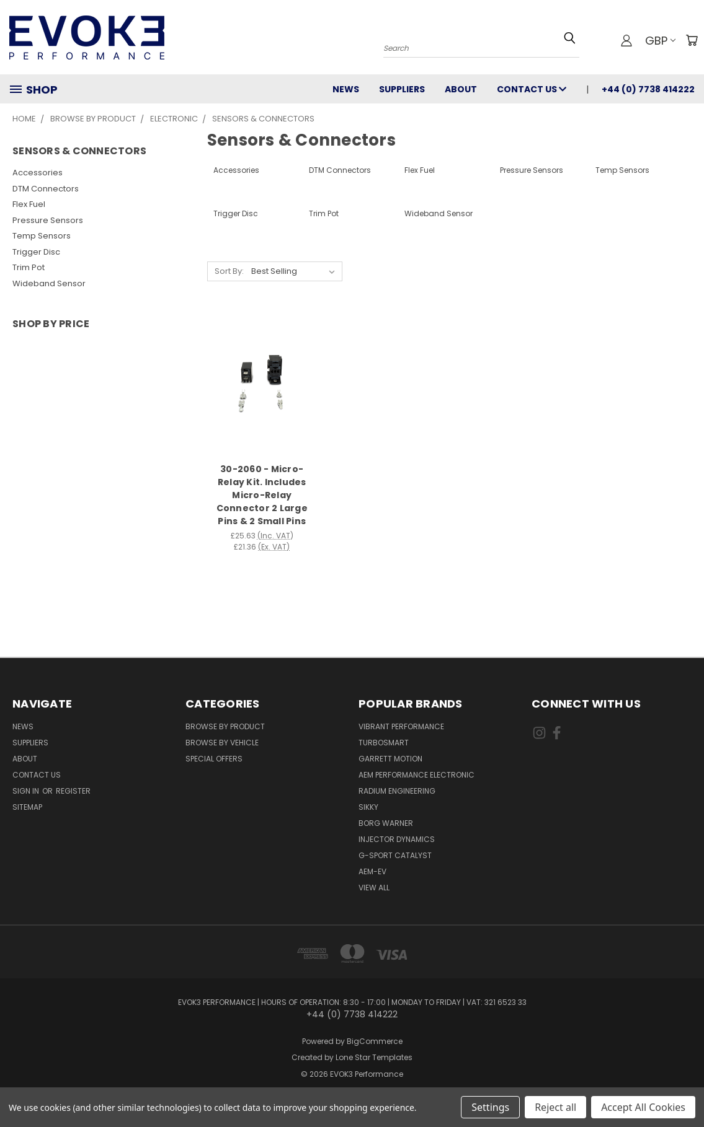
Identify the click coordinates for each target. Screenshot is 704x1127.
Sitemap (27, 807)
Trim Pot (28, 267)
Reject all (555, 1107)
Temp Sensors (41, 236)
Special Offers (214, 758)
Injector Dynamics (397, 839)
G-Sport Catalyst (395, 855)
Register (73, 791)
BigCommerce (375, 1041)
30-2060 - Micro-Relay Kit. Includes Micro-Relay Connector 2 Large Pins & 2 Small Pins (262, 495)
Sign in (26, 791)
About (461, 89)
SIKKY (368, 807)
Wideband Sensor (49, 283)
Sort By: (229, 271)
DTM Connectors (45, 189)
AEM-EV (372, 871)
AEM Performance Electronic (417, 775)
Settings (490, 1107)
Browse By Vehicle (222, 742)
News (345, 89)
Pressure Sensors (47, 220)
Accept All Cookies (643, 1107)
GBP (660, 40)
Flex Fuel (28, 204)
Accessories (37, 172)
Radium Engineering (397, 791)
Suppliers (402, 89)
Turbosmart (384, 742)
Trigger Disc (36, 252)
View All (374, 887)
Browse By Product (225, 726)
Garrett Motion (390, 758)
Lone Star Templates (374, 1057)
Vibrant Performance (401, 726)
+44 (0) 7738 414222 (648, 89)
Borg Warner (386, 823)
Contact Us (531, 89)
